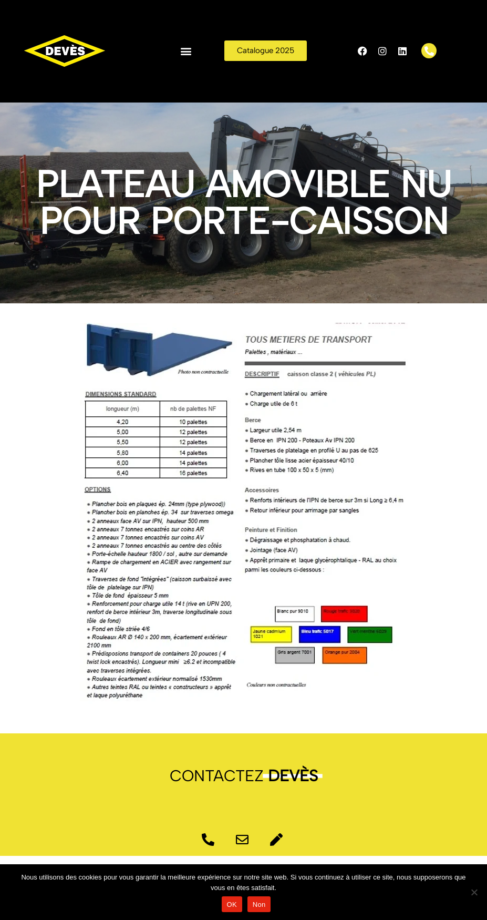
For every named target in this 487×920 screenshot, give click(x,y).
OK (232, 904)
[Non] (474, 892)
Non (259, 904)
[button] (185, 50)
